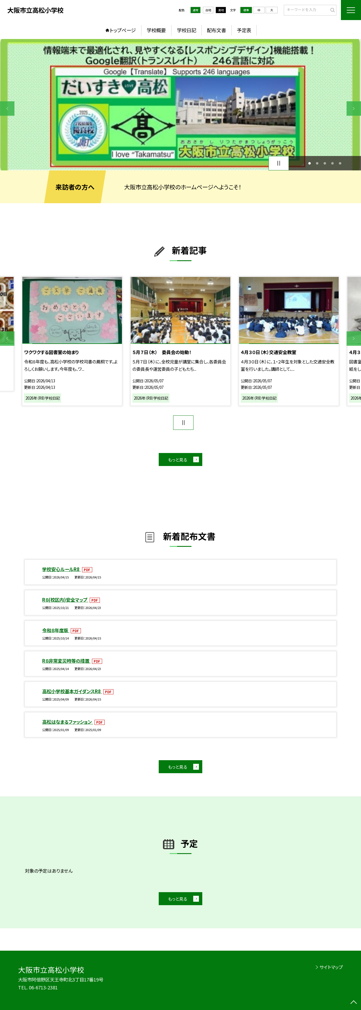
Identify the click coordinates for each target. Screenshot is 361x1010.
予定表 (244, 30)
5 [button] (340, 163)
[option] (180, 104)
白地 (208, 10)
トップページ (123, 30)
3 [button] (325, 163)
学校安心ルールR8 (61, 569)
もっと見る (177, 459)
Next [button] (354, 108)
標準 (246, 10)
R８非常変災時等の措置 (66, 660)
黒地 (221, 10)
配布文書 (216, 30)
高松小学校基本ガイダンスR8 (72, 691)
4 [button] (332, 163)
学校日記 (186, 30)
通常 (195, 10)
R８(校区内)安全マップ (65, 599)
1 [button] (309, 163)
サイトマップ (331, 967)
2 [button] (317, 163)
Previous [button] (7, 108)
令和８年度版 (55, 630)
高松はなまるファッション (67, 721)
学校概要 (156, 30)
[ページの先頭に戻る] (354, 1003)
